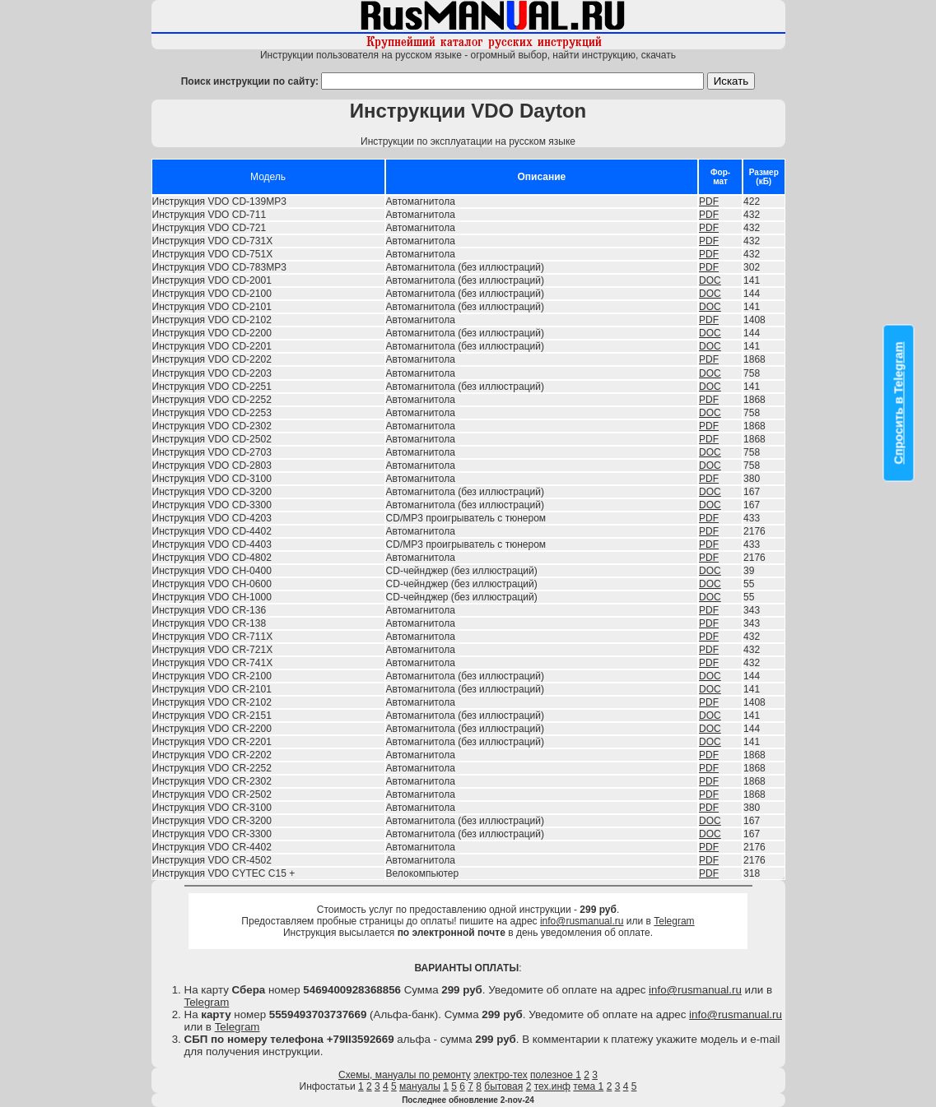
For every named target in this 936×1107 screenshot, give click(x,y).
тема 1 (588, 1086)
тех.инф (552, 1086)
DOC (710, 280)
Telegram (674, 921)
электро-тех (500, 1075)
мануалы (419, 1086)
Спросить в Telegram (899, 403)
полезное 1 (555, 1075)
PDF (709, 201)
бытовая (503, 1086)
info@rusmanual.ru (582, 921)
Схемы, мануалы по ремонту (404, 1075)
